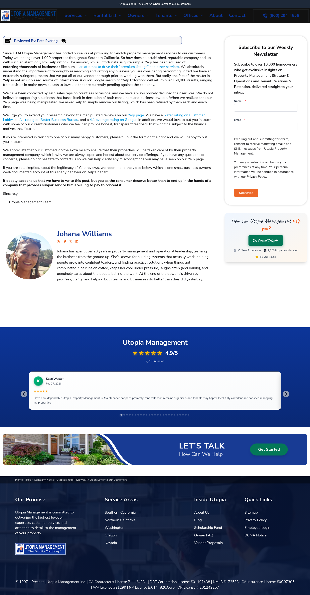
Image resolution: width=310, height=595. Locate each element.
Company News (44, 487)
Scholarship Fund (208, 534)
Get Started (269, 456)
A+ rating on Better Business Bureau (48, 119)
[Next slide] (286, 394)
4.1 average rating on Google (113, 119)
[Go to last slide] (24, 394)
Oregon (111, 542)
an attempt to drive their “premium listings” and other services (129, 66)
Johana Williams (84, 234)
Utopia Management (38, 53)
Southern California (120, 519)
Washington (114, 534)
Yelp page (136, 115)
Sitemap (251, 519)
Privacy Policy (255, 527)
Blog (28, 487)
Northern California (120, 527)
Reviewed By (24, 40)
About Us (201, 519)
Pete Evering (47, 40)
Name (240, 101)
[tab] (121, 422)
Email (239, 120)
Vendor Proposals (208, 550)
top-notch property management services (143, 53)
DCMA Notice (255, 542)
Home (19, 487)
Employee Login (257, 534)
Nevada (111, 550)
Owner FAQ (203, 542)
